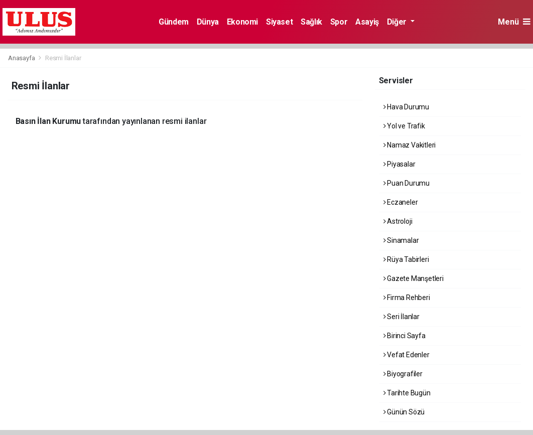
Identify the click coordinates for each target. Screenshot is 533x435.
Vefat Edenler (406, 355)
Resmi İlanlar (63, 58)
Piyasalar (399, 164)
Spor (338, 22)
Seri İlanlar (401, 317)
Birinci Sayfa (404, 336)
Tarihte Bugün (407, 393)
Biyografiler (403, 374)
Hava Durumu (406, 107)
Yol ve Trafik (404, 126)
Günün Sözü (404, 412)
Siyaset (279, 22)
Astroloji (398, 221)
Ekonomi (242, 22)
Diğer (398, 22)
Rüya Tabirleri (406, 259)
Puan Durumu (406, 183)
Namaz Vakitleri (409, 145)
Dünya (208, 22)
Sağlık (311, 22)
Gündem (174, 22)
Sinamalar (401, 240)
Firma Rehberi (406, 298)
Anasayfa (22, 58)
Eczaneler (400, 202)
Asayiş (367, 22)
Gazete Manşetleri (413, 278)
